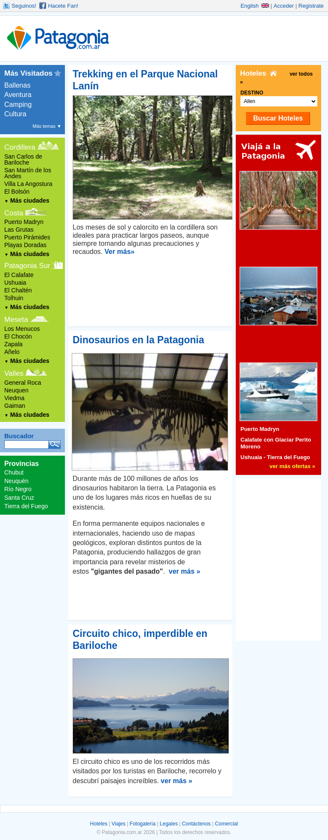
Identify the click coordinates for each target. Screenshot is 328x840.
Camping (18, 104)
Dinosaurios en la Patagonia (138, 339)
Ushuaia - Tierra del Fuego (275, 457)
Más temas (47, 126)
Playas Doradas (25, 245)
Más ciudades (27, 200)
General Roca (22, 382)
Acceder (283, 6)
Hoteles (99, 824)
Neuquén (16, 480)
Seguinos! (24, 6)
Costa (13, 213)
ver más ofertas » (292, 466)
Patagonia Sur (27, 266)
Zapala (13, 344)
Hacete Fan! (63, 6)
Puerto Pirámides (27, 237)
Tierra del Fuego (26, 506)
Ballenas (17, 85)
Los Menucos (22, 328)
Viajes (118, 824)
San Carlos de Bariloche (23, 159)
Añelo (12, 351)
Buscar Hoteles (278, 118)
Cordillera (19, 147)
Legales (169, 824)
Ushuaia (15, 282)
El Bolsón (16, 191)
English (254, 6)
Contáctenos (196, 824)
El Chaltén (18, 290)
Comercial (226, 824)
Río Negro (18, 489)
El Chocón (18, 336)
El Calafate (18, 274)
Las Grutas (18, 229)
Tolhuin (13, 298)
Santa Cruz (19, 497)
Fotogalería (143, 824)
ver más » (184, 571)
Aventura (18, 94)
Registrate (311, 6)
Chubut (13, 472)
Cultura (15, 114)
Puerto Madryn (24, 221)
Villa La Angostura (28, 183)
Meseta (16, 319)
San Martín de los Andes (27, 173)
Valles (13, 373)
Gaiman (14, 405)
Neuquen (16, 390)
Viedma (14, 398)
